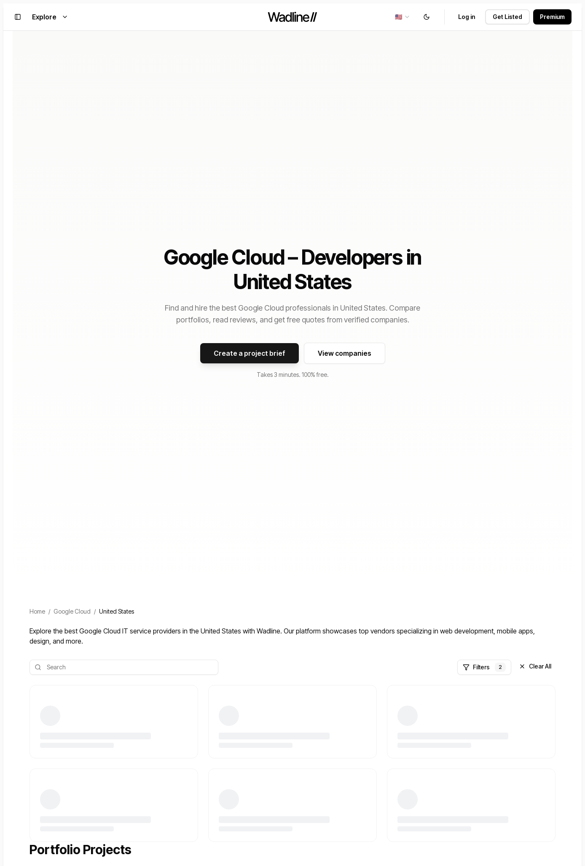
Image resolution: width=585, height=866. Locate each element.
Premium (552, 16)
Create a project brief (249, 353)
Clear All (535, 666)
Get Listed (507, 16)
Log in (466, 16)
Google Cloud (72, 611)
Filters (484, 667)
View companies (344, 353)
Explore (50, 17)
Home (37, 611)
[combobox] (403, 16)
